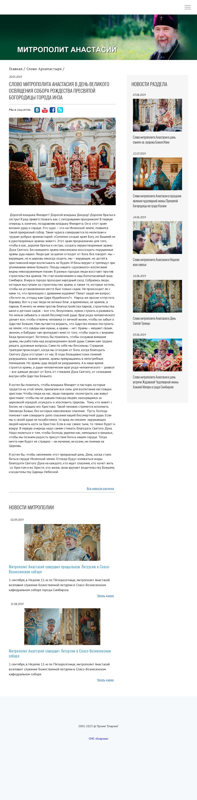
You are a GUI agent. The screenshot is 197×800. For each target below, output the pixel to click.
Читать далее (105, 596)
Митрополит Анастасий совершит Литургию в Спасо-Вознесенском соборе (60, 653)
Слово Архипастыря (44, 68)
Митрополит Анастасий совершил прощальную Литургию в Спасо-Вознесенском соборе (59, 569)
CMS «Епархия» (98, 738)
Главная (16, 68)
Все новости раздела (100, 488)
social (37, 110)
